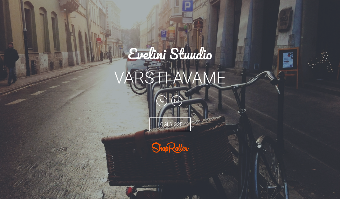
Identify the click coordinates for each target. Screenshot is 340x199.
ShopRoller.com (170, 147)
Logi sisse (170, 124)
